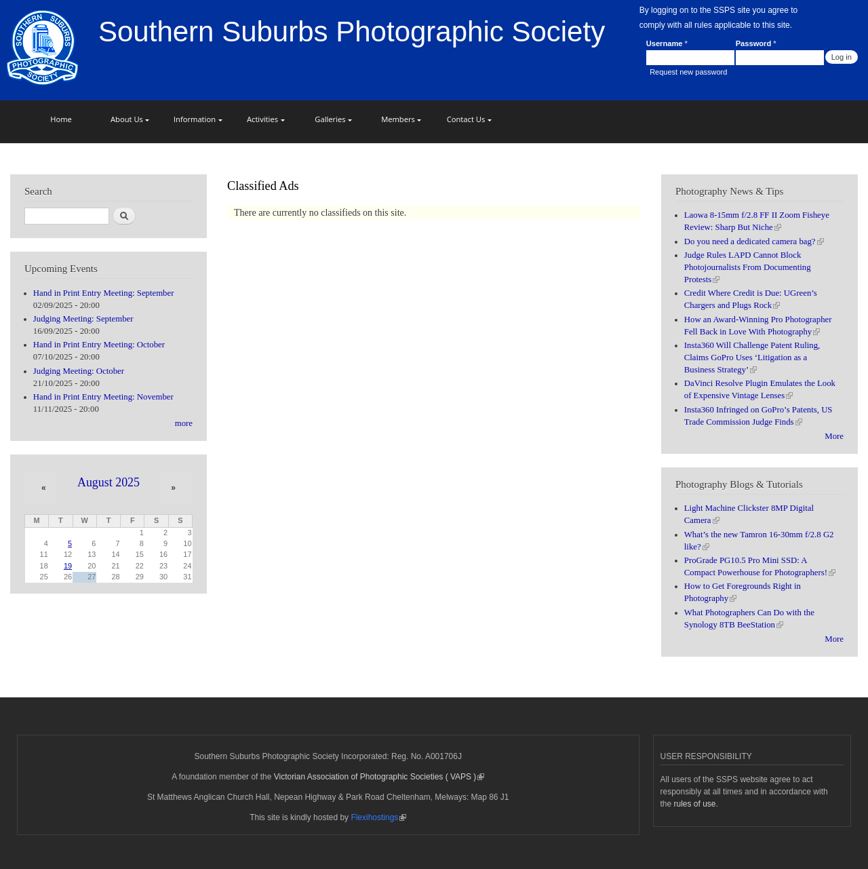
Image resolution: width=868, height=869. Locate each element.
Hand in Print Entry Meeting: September (103, 293)
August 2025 (108, 482)
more (184, 423)
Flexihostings (378, 817)
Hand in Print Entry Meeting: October (99, 344)
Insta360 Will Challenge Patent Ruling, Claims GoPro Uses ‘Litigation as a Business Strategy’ (752, 357)
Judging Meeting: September (83, 319)
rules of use (695, 804)
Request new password (688, 72)
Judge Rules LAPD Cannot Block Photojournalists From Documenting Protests (747, 267)
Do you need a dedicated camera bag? (754, 241)
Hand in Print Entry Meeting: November (103, 397)
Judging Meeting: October (78, 371)
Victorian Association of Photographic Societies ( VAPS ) (379, 776)
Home (61, 119)
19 (68, 566)
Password (756, 43)
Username (667, 43)
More (834, 436)
